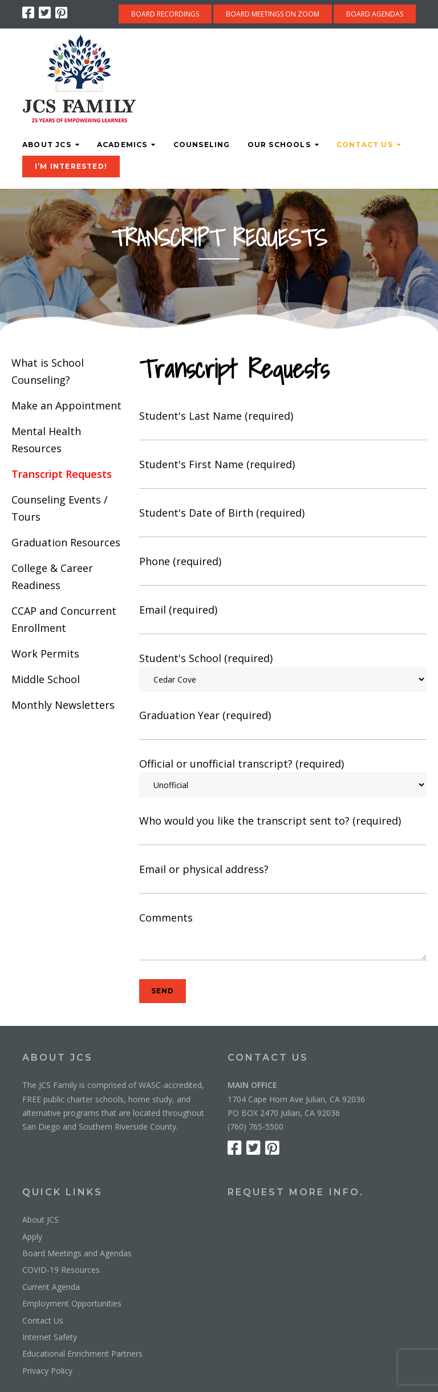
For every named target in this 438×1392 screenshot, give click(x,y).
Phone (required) (283, 570)
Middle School (45, 679)
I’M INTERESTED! (71, 166)
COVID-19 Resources (61, 1269)
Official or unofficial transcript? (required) (283, 777)
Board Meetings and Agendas (77, 1253)
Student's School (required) (283, 671)
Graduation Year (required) (283, 724)
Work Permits (45, 653)
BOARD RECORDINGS (165, 14)
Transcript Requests (61, 474)
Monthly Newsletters (63, 705)
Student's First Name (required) (283, 473)
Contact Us (364, 144)
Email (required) (283, 619)
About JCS (46, 144)
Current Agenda (51, 1286)
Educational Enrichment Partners (82, 1353)
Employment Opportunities (71, 1303)
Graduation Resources (65, 542)
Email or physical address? (283, 878)
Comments (283, 938)
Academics (122, 144)
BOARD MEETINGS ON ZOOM (272, 14)
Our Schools (279, 144)
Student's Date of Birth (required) (283, 522)
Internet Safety (49, 1337)
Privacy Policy (47, 1370)
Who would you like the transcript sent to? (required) (283, 830)
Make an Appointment (66, 405)
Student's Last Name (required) (283, 425)
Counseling (201, 144)
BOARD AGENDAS (374, 14)
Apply (32, 1236)
